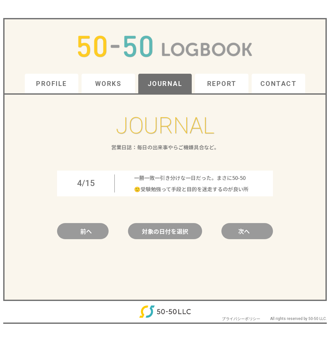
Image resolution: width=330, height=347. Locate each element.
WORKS (108, 84)
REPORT (222, 84)
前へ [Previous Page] (86, 231)
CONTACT (278, 84)
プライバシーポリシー (241, 318)
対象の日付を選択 (165, 231)
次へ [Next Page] (244, 231)
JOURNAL (165, 84)
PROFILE (51, 84)
